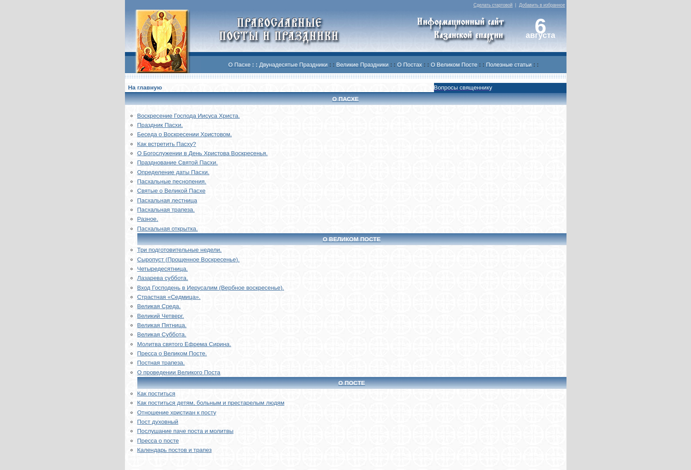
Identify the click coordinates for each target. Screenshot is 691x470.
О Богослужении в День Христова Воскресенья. (202, 153)
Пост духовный (157, 421)
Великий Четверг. (160, 316)
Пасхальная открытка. (167, 228)
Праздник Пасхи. (160, 125)
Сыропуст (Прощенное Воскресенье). (188, 259)
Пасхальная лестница (167, 200)
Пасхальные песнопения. (172, 181)
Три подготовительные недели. (179, 249)
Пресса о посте (158, 440)
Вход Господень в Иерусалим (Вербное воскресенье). (210, 287)
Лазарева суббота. (162, 278)
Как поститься (156, 393)
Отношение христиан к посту (176, 412)
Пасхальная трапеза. (166, 209)
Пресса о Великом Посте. (172, 353)
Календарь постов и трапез (174, 450)
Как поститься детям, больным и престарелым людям (211, 402)
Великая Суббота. (161, 334)
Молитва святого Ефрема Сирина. (184, 344)
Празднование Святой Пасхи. (177, 162)
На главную (145, 87)
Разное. (148, 219)
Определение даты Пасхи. (173, 172)
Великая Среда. (159, 306)
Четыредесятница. (162, 268)
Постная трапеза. (161, 362)
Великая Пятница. (162, 325)
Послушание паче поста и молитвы (185, 431)
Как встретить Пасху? (166, 144)
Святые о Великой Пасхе (171, 190)
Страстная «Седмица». (169, 297)
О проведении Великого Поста (179, 372)
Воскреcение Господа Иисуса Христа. (188, 115)
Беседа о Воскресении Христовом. (184, 134)
